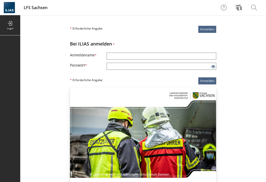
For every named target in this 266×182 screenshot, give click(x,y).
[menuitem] (239, 7)
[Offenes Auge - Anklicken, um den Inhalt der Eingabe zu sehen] (213, 66)
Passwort (78, 65)
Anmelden (207, 29)
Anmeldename (83, 55)
